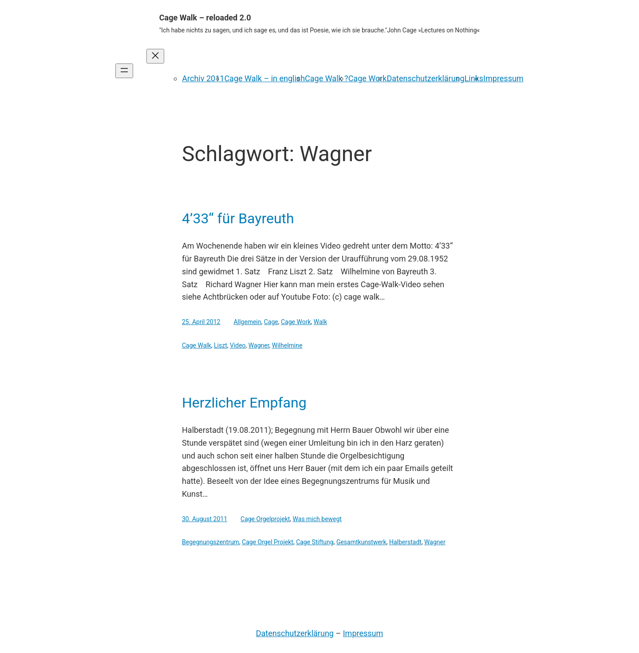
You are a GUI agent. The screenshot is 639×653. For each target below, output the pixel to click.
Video (238, 345)
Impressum (503, 78)
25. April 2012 (201, 321)
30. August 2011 (204, 518)
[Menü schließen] (155, 56)
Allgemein (247, 321)
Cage (271, 321)
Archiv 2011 (203, 78)
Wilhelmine (287, 345)
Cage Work (367, 78)
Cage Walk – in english (264, 78)
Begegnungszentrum (210, 542)
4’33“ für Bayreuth (238, 218)
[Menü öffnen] (124, 70)
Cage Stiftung (315, 542)
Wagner (258, 345)
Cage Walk (196, 345)
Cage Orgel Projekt (267, 542)
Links (474, 78)
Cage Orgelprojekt (265, 518)
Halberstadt (405, 542)
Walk (320, 321)
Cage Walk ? (326, 78)
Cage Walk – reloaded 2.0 (205, 17)
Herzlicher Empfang (244, 403)
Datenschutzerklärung (425, 78)
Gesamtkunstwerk (361, 542)
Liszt (220, 345)
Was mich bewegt (317, 518)
